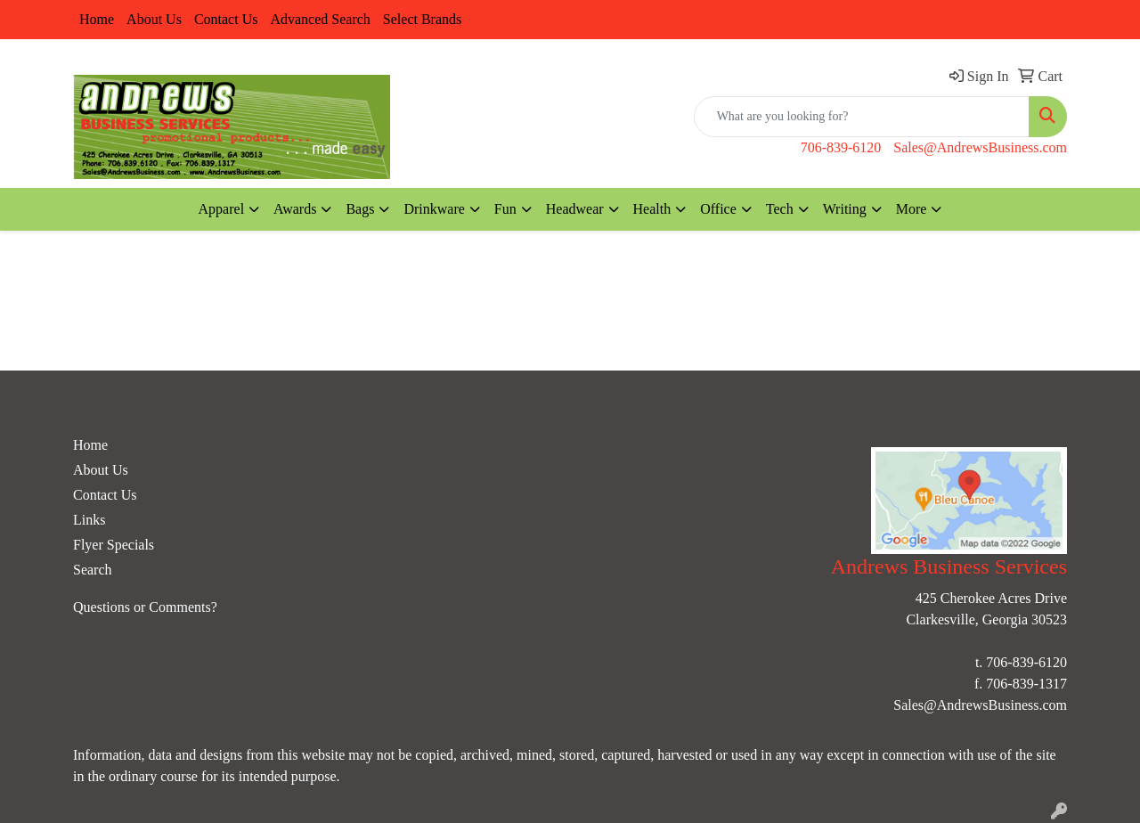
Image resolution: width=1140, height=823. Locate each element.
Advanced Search (320, 19)
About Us (154, 19)
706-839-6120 (841, 147)
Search (92, 569)
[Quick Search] (862, 116)
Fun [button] (505, 208)
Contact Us (226, 19)
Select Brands (422, 19)
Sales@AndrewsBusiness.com (980, 147)
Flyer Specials (113, 544)
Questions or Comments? (145, 607)
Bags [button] (360, 208)
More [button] (911, 208)
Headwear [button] (575, 208)
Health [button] (652, 208)
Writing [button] (845, 208)
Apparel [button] (222, 208)
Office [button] (718, 208)
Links (89, 519)
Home (96, 19)
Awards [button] (294, 208)
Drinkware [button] (433, 208)
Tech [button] (780, 208)
